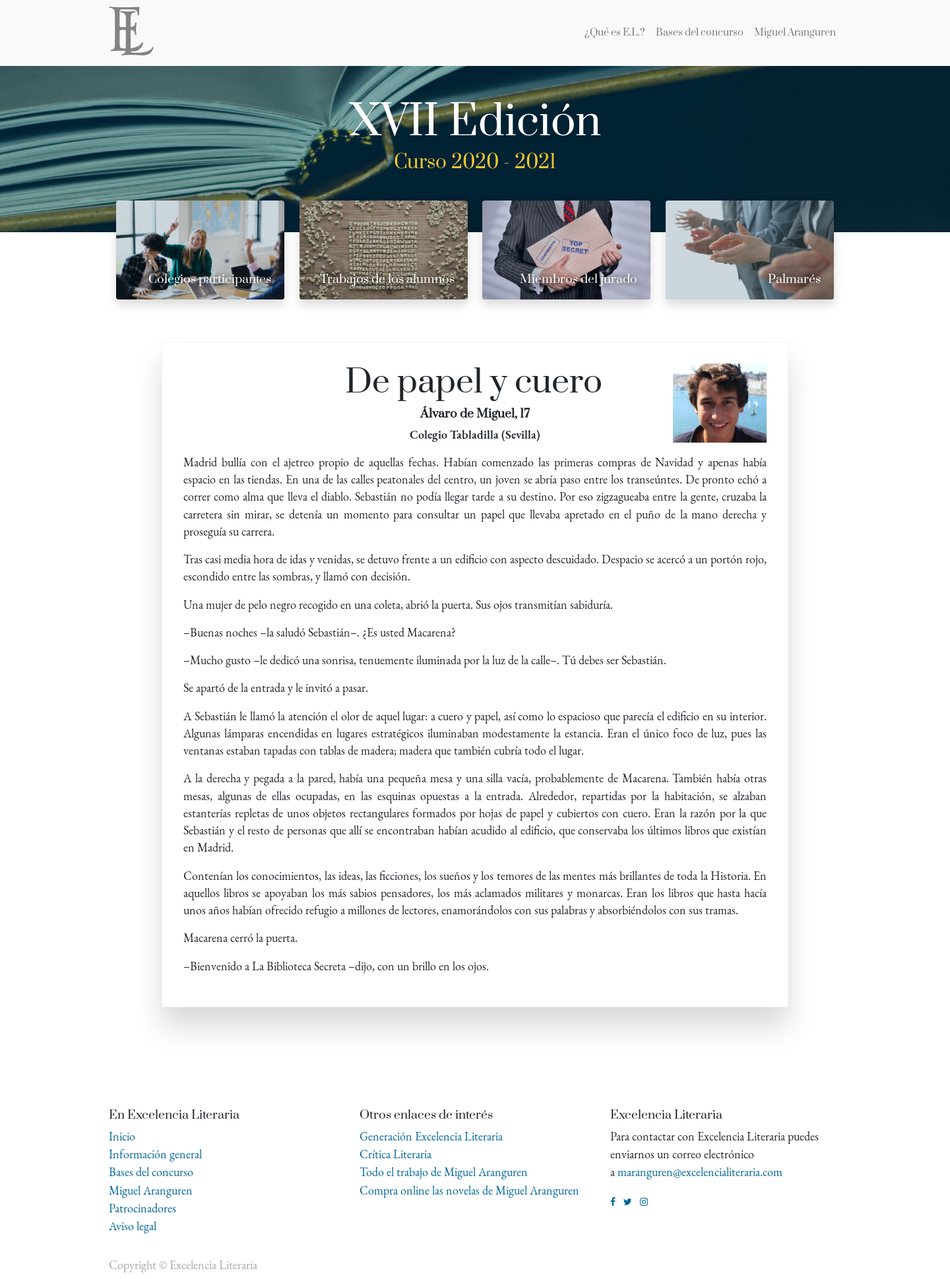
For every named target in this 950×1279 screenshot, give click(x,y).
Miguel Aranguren (151, 1190)
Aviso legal (132, 1225)
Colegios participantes (209, 279)
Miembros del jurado (578, 279)
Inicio (122, 1136)
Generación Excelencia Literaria (431, 1136)
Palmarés (794, 279)
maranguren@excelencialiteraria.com (700, 1171)
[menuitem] (614, 33)
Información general (155, 1154)
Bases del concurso (151, 1171)
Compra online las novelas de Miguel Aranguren (469, 1190)
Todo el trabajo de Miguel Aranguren (444, 1171)
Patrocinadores (142, 1208)
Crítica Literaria (395, 1154)
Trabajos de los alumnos (387, 279)
